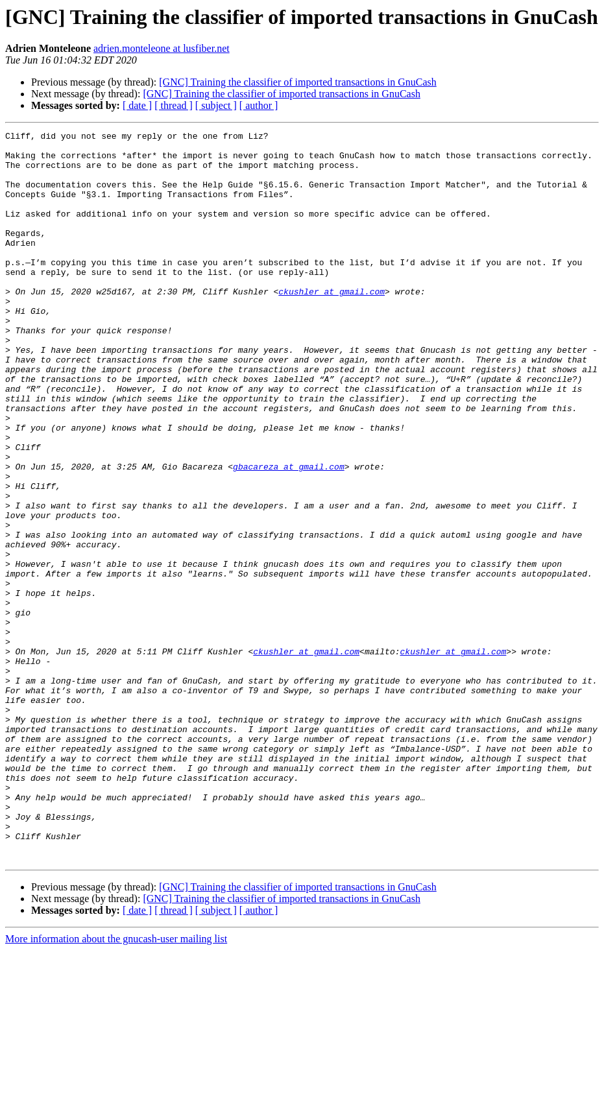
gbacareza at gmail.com (288, 534)
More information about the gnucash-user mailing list (116, 1084)
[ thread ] (173, 105)
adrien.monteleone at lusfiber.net (161, 48)
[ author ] (258, 105)
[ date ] (137, 105)
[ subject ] (216, 105)
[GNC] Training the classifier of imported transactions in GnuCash (298, 82)
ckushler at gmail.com (331, 324)
